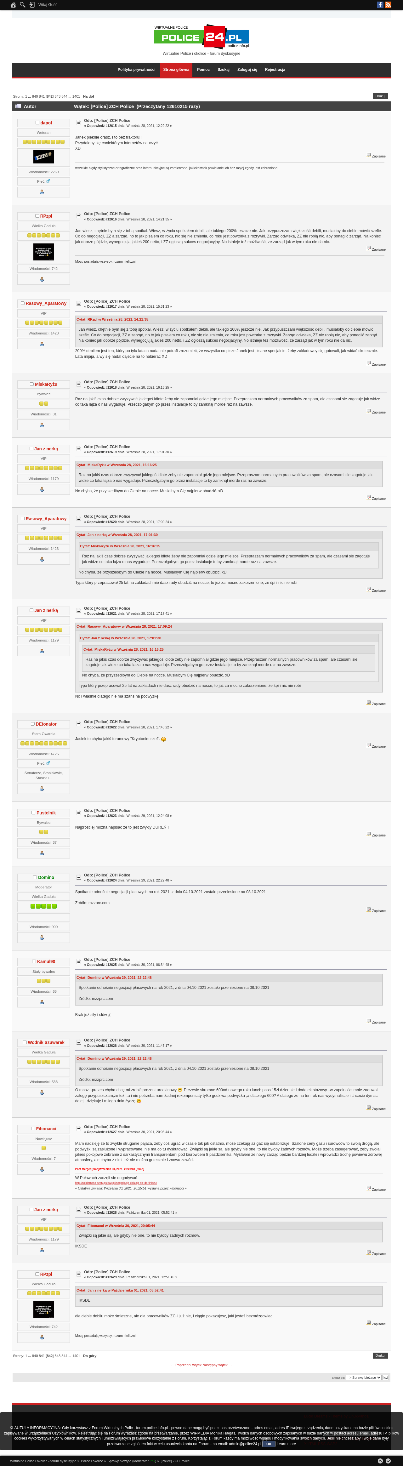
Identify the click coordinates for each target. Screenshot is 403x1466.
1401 (76, 96)
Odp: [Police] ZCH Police (107, 120)
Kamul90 (46, 961)
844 (64, 96)
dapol (46, 123)
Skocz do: (338, 1377)
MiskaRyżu (46, 384)
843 (58, 96)
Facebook (380, 5)
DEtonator (46, 724)
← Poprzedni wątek (186, 1365)
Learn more (286, 1444)
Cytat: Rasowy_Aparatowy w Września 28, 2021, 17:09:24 (124, 626)
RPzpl (46, 216)
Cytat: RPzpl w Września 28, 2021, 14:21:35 (112, 319)
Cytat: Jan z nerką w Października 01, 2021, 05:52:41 (120, 1290)
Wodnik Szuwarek (46, 1042)
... (30, 96)
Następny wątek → (217, 1365)
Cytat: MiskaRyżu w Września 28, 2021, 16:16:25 (117, 465)
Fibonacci (46, 1129)
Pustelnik (46, 813)
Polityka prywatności (136, 69)
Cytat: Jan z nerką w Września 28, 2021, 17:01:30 (117, 535)
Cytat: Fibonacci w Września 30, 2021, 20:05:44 (116, 1226)
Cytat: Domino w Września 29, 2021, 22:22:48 (114, 977)
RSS (388, 5)
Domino (46, 877)
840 (35, 96)
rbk (152, 1461)
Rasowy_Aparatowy (46, 303)
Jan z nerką (46, 449)
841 (42, 96)
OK (269, 1444)
